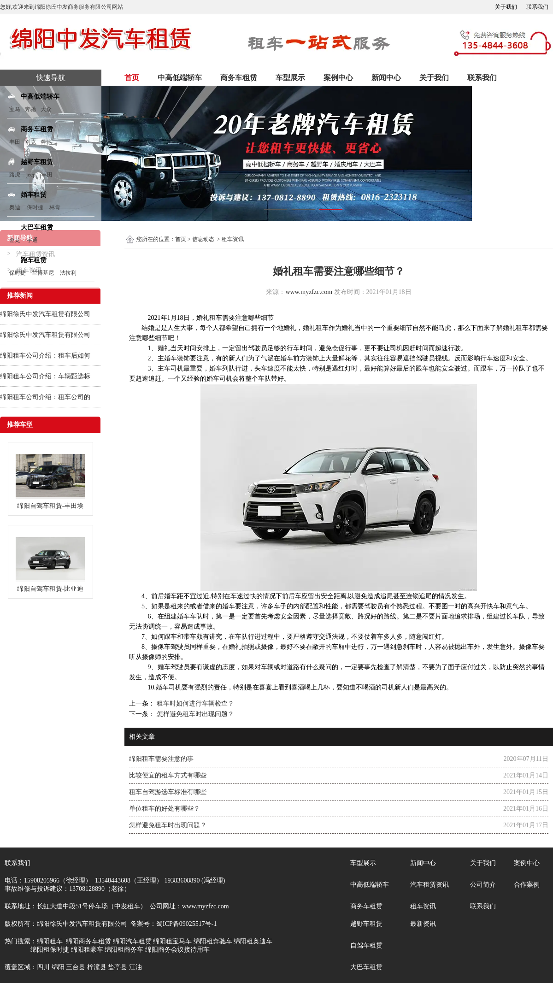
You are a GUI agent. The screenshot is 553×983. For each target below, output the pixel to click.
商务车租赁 (238, 78)
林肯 (54, 207)
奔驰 (30, 109)
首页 (131, 78)
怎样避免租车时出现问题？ (194, 714)
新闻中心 (386, 78)
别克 (30, 142)
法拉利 (68, 273)
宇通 (32, 240)
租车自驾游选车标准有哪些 (167, 792)
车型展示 (290, 78)
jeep (31, 174)
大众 (46, 109)
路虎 (14, 174)
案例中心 (338, 78)
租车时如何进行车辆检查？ (194, 703)
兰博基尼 (43, 273)
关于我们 (506, 7)
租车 (215, 317)
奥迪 (14, 207)
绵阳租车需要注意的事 (161, 758)
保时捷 (35, 207)
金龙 (14, 240)
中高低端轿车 (180, 78)
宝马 (14, 109)
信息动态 (203, 239)
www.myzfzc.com (308, 291)
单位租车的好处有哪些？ (164, 808)
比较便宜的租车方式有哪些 (167, 775)
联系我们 (537, 7)
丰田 (14, 142)
